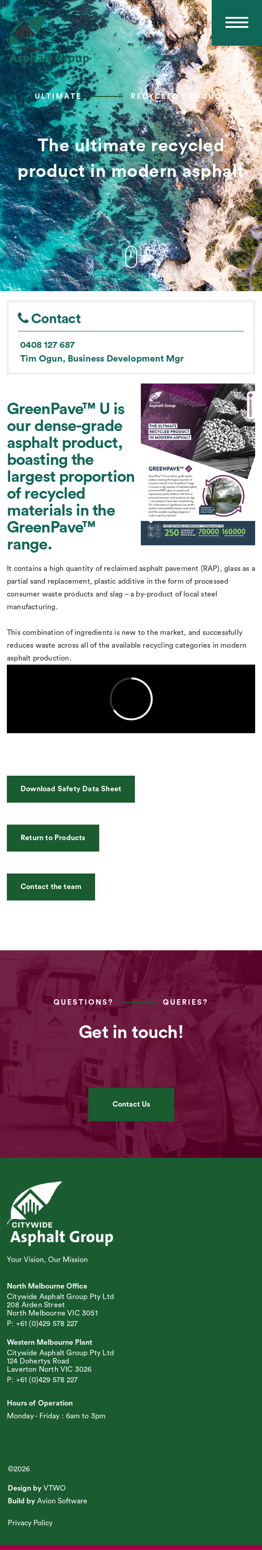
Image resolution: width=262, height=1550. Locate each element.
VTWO (54, 1488)
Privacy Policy (30, 1523)
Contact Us (131, 1104)
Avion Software (62, 1501)
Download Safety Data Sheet (71, 789)
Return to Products (53, 838)
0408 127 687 (47, 345)
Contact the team (51, 886)
